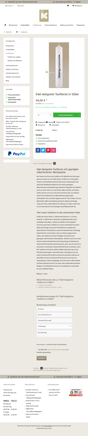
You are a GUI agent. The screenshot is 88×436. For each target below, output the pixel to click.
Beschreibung (38, 163)
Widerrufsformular (32, 406)
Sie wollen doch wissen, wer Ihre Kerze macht (15, 117)
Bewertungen (49, 163)
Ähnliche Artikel (48, 368)
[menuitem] (78, 6)
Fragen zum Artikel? (62, 122)
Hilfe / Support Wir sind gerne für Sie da (16, 122)
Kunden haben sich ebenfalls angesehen (47, 370)
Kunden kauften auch (60, 368)
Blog (7, 81)
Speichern (41, 358)
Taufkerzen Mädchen (14, 61)
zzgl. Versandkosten (48, 103)
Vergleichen (41, 122)
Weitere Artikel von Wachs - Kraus (49, 287)
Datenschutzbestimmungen (56, 350)
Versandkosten (48, 426)
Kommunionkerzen (12, 73)
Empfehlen (54, 125)
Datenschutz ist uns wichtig (15, 136)
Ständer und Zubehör (13, 77)
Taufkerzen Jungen (14, 57)
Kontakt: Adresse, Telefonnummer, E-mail (13, 127)
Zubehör (38, 368)
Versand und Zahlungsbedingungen (13, 132)
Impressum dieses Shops (14, 144)
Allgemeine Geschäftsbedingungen (14, 140)
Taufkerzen (10, 53)
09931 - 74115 (10, 400)
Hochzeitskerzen (12, 65)
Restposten (10, 46)
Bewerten (40, 125)
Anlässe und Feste (12, 69)
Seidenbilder (10, 49)
